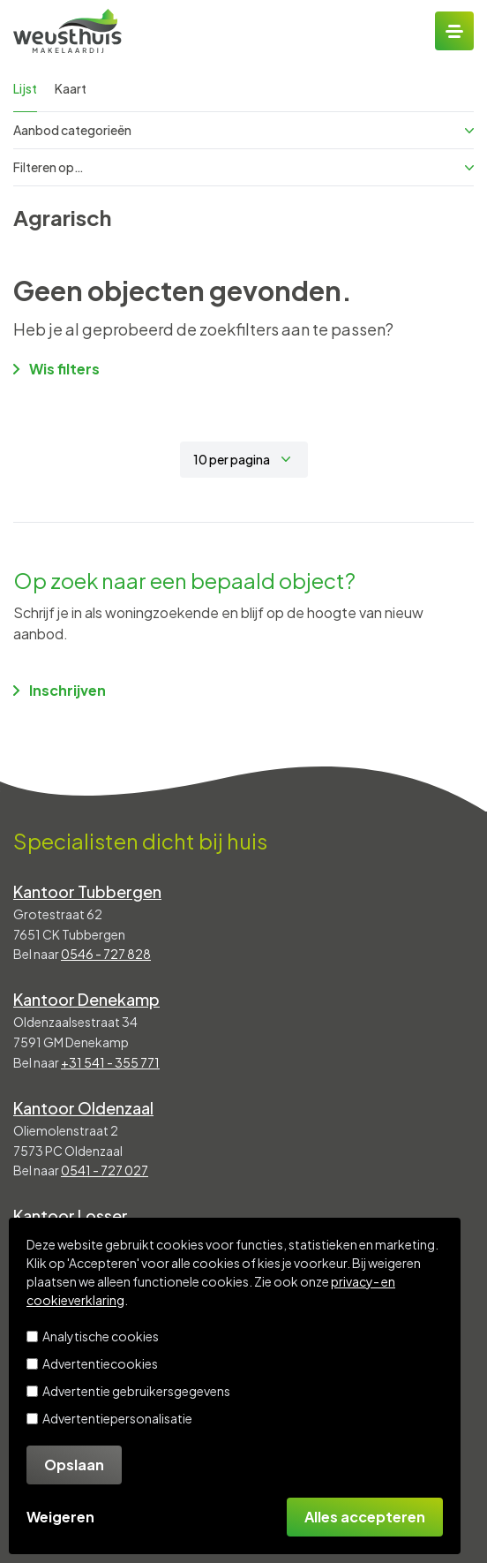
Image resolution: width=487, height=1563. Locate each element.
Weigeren (60, 1516)
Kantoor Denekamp (86, 999)
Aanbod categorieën (243, 130)
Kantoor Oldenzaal (83, 1108)
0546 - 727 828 (106, 954)
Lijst (25, 88)
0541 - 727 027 (104, 1170)
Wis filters (56, 368)
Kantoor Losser (70, 1215)
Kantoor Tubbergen (87, 891)
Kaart (70, 88)
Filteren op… (243, 167)
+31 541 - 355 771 (110, 1062)
